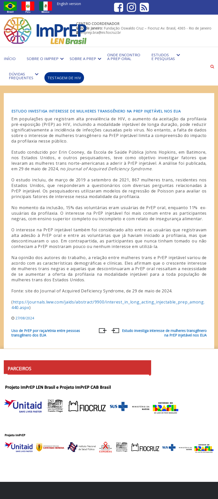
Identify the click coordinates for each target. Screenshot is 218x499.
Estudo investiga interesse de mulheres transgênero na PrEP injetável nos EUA (96, 111)
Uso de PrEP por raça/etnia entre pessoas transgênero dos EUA (45, 333)
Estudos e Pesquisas (163, 56)
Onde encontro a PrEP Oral (123, 56)
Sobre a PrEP (83, 58)
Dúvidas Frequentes (21, 75)
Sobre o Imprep (43, 58)
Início (10, 58)
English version (69, 3)
